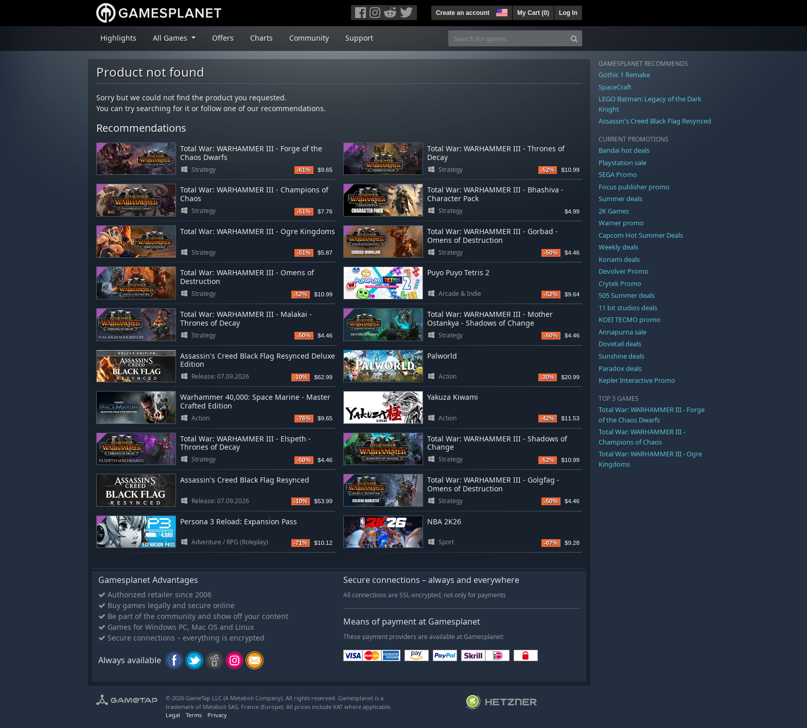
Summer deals (620, 198)
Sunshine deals (621, 356)
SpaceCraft (615, 87)
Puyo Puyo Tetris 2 (458, 272)
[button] (500, 11)
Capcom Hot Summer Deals (641, 235)
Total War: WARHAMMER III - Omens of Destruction (247, 277)
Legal (173, 715)
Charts (261, 38)
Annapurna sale (622, 331)
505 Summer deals (627, 295)
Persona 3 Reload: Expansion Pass (238, 521)
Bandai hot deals (624, 150)
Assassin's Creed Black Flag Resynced (244, 480)
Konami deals (619, 259)
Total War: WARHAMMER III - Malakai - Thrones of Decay (246, 318)
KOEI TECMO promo (629, 319)
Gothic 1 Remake (624, 74)
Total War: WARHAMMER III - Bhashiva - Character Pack (495, 194)
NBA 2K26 (444, 521)
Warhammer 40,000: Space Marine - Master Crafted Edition (255, 401)
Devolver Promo (623, 271)
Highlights (118, 38)
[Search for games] (507, 38)
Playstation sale (622, 162)
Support (359, 38)
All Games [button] (171, 38)
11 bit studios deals (628, 307)
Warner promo (621, 222)
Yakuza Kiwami (452, 397)
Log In (568, 12)
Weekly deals (618, 247)
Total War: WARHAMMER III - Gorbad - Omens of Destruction (492, 235)
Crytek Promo (620, 283)
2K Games (614, 211)
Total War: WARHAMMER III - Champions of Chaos (254, 194)
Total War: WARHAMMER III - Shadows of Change (497, 443)
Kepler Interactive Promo (637, 380)
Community (309, 38)
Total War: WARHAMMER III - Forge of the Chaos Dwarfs (251, 153)
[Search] (574, 38)
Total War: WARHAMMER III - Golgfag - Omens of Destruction (493, 484)
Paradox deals (620, 368)
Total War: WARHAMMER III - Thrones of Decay (496, 153)
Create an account (462, 12)
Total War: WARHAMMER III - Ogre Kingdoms (257, 231)
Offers (223, 38)
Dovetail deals (620, 343)
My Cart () (533, 12)
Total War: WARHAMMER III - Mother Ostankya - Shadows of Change (490, 318)
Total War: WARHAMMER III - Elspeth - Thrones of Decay (245, 443)
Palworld (442, 356)
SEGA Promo (618, 174)
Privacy (217, 715)
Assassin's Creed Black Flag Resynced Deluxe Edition (257, 360)
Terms (194, 715)
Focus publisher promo (634, 186)
